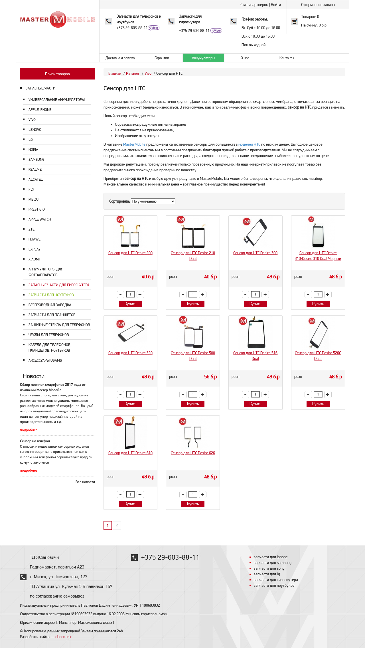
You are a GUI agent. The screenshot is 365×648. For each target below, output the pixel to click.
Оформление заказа (318, 4)
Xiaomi (34, 259)
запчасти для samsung (272, 562)
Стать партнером (254, 4)
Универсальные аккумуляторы (57, 99)
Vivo (32, 119)
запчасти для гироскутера (276, 579)
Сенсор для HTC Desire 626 (193, 453)
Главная (114, 73)
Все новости (85, 482)
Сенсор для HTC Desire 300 (255, 252)
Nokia (33, 149)
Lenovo (35, 129)
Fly (31, 189)
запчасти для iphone (271, 557)
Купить (130, 303)
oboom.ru (63, 636)
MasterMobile (134, 144)
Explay (34, 249)
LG (31, 139)
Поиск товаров (57, 74)
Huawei (35, 239)
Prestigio (37, 209)
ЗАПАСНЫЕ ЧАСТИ (40, 88)
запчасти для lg (267, 574)
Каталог (133, 73)
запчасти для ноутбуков (274, 585)
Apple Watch (40, 219)
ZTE (32, 229)
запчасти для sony (269, 568)
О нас (245, 58)
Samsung (36, 159)
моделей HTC (249, 144)
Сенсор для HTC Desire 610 (130, 453)
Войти (276, 4)
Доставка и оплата (120, 58)
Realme (35, 169)
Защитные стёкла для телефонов (59, 325)
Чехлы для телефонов (49, 335)
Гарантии (162, 58)
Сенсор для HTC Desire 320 (130, 353)
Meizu (33, 199)
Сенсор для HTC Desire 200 (130, 252)
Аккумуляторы (203, 58)
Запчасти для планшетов (52, 315)
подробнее (28, 430)
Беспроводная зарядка (50, 305)
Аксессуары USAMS (45, 360)
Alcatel (36, 179)
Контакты (286, 58)
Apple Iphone (40, 109)
